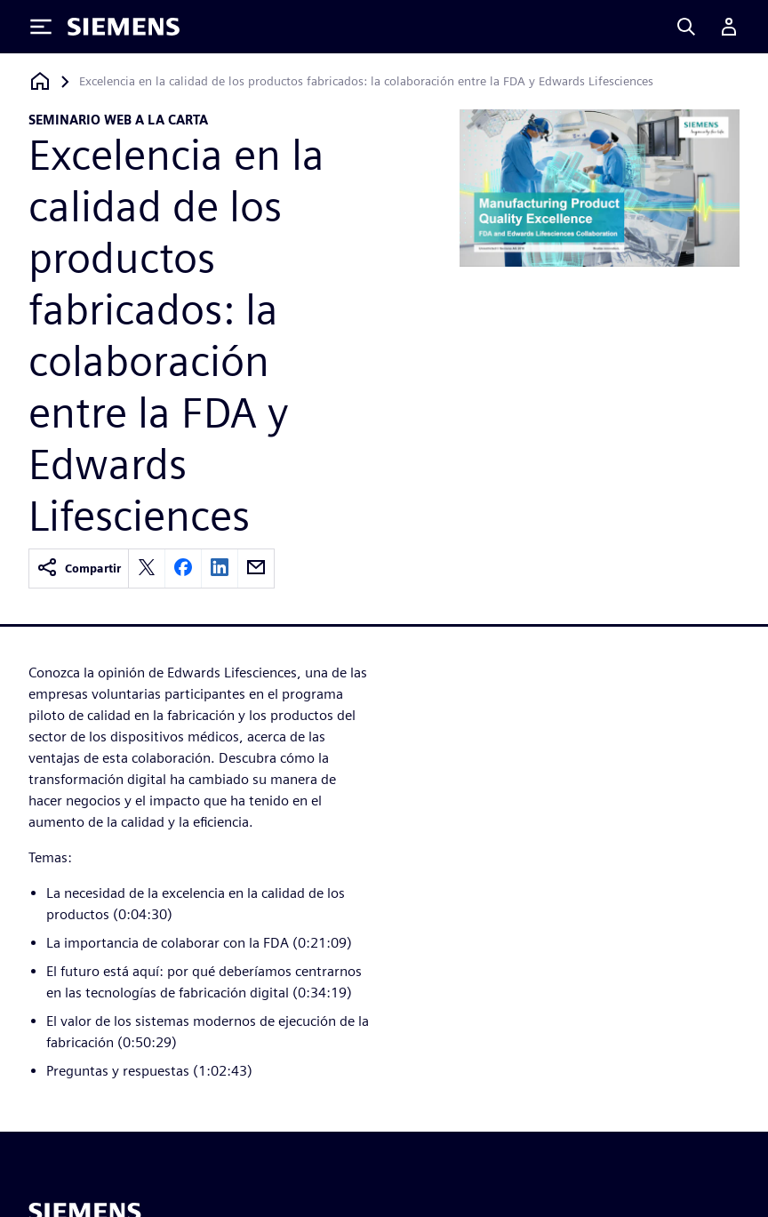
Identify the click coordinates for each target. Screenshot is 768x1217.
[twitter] (146, 568)
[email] (256, 568)
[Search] (686, 26)
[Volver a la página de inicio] (40, 81)
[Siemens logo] (124, 27)
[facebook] (183, 568)
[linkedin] (219, 568)
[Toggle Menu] (40, 26)
